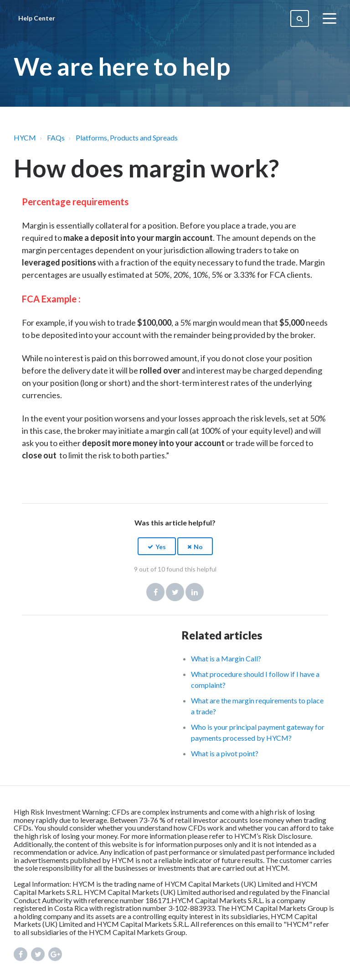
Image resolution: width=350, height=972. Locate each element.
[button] (157, 546)
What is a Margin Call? (226, 658)
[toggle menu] (329, 18)
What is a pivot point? (224, 753)
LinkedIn (194, 592)
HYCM (25, 137)
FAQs (56, 137)
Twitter (175, 592)
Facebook (155, 592)
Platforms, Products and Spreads (127, 137)
